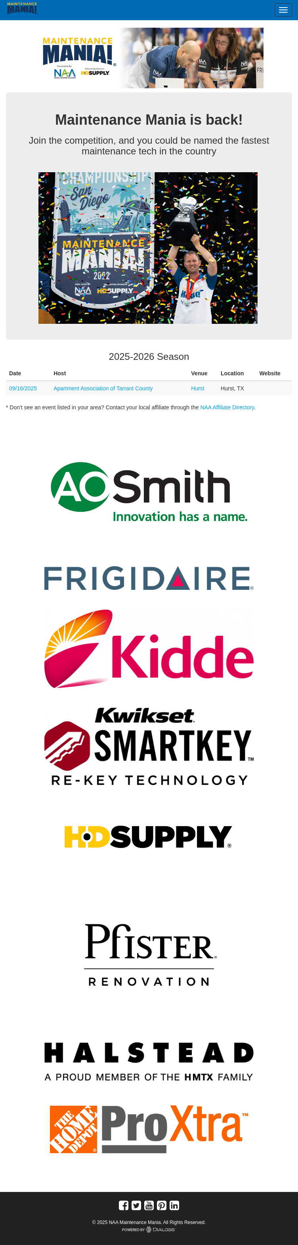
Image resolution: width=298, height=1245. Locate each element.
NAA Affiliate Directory (227, 407)
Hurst (197, 388)
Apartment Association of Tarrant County (103, 388)
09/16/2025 (23, 388)
